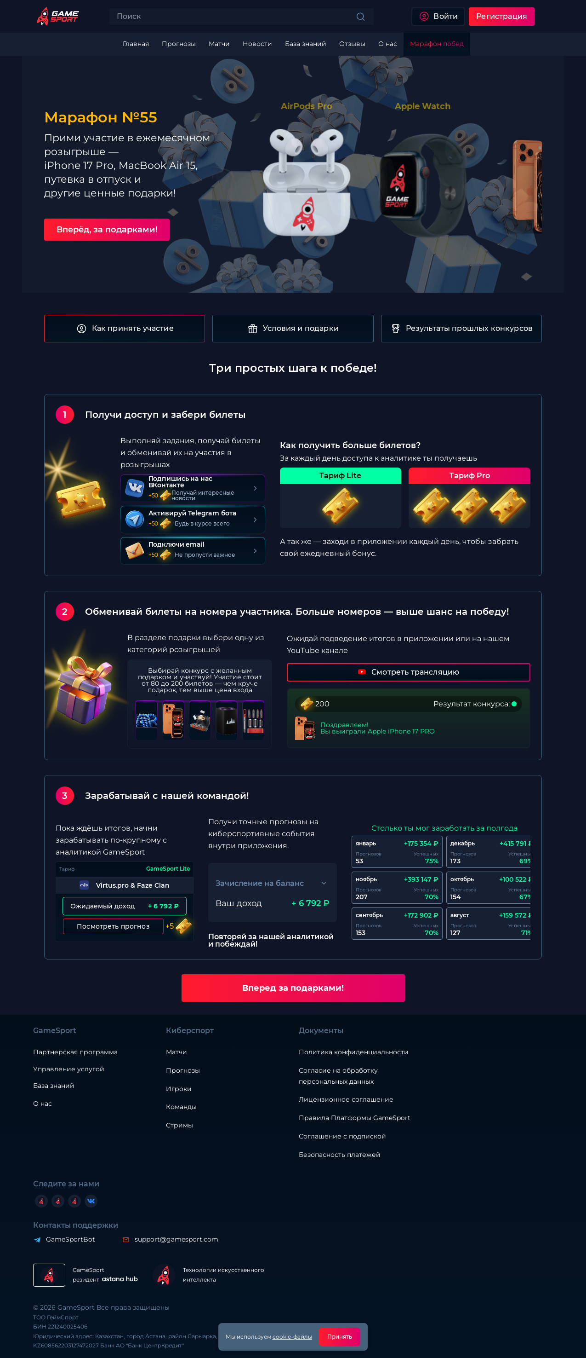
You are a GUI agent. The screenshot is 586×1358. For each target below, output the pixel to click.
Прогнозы (183, 1070)
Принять (340, 1336)
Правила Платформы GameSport (354, 1118)
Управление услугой (68, 1069)
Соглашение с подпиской (342, 1136)
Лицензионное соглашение (346, 1099)
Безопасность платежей (340, 1154)
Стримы (179, 1125)
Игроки (179, 1089)
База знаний (53, 1085)
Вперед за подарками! (293, 988)
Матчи (176, 1052)
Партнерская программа (75, 1052)
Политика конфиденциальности (354, 1052)
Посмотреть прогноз (113, 926)
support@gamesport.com (176, 1239)
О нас (42, 1103)
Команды (181, 1107)
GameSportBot (70, 1239)
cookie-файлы (292, 1336)
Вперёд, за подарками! (107, 230)
